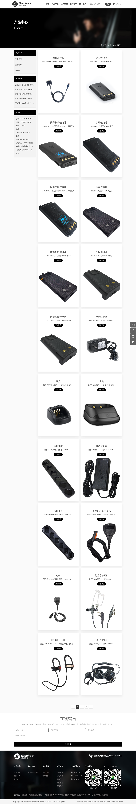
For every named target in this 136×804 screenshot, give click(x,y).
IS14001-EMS (76, 776)
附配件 (119, 47)
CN (121, 4)
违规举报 (87, 802)
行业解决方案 (33, 772)
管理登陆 (80, 802)
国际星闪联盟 (27, 795)
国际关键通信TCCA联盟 (40, 795)
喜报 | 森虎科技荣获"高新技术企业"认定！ (24, 94)
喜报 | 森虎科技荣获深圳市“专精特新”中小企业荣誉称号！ (24, 99)
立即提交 (68, 744)
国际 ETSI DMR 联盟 (57, 795)
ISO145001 (75, 779)
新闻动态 (60, 783)
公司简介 (60, 772)
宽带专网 (17, 776)
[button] (25, 59)
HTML (58, 802)
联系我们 (60, 786)
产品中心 (111, 47)
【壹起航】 (103, 802)
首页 (104, 47)
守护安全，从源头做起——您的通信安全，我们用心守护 (24, 103)
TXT (63, 802)
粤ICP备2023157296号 (115, 802)
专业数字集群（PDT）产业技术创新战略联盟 (92, 795)
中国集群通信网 (70, 795)
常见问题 (45, 772)
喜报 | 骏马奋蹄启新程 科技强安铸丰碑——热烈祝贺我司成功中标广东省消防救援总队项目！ (24, 90)
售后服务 (45, 776)
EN (117, 4)
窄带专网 (17, 772)
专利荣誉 (60, 776)
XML (53, 802)
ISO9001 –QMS (77, 772)
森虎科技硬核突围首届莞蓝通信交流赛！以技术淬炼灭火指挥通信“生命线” (24, 85)
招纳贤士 (60, 779)
